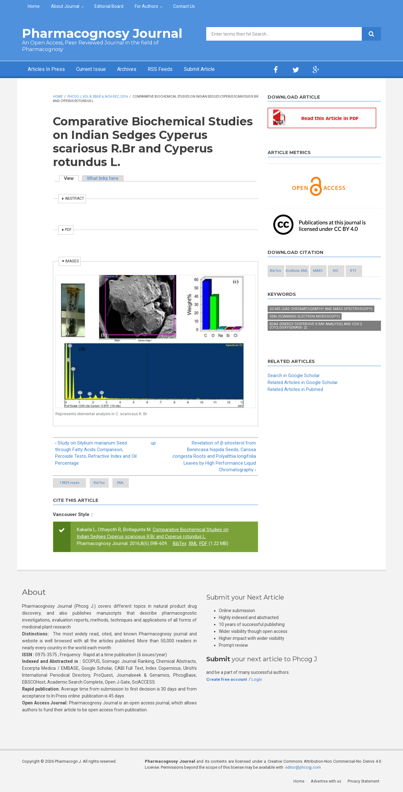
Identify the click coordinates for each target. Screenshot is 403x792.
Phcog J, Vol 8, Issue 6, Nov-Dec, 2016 (97, 96)
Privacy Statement (365, 782)
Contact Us (184, 6)
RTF (318, 285)
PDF (204, 545)
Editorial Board (108, 6)
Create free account (227, 680)
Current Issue (97, 69)
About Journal (65, 6)
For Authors (146, 6)
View (71, 178)
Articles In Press (48, 69)
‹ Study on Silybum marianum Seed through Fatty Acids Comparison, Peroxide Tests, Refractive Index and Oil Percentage (96, 453)
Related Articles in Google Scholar (303, 396)
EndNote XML (318, 271)
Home (34, 6)
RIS (284, 285)
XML (143, 484)
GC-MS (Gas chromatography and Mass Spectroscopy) (321, 323)
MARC (352, 271)
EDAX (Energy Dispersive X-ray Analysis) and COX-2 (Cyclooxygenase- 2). (316, 340)
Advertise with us (327, 782)
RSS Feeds (172, 69)
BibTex (106, 484)
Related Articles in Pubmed (295, 403)
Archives (137, 69)
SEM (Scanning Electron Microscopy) (305, 331)
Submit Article (215, 69)
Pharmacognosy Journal (102, 33)
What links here (103, 178)
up (153, 443)
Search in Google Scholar (294, 390)
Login (258, 680)
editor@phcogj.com (303, 768)
